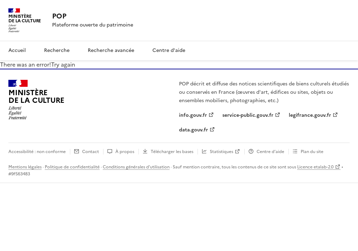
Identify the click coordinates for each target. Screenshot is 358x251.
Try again (63, 64)
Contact (90, 152)
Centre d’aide (270, 152)
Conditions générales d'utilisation (136, 167)
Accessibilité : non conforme (37, 152)
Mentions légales (25, 167)
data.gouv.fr (193, 130)
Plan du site (312, 152)
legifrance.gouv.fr (310, 115)
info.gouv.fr (193, 115)
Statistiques (221, 152)
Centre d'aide (168, 50)
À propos (124, 152)
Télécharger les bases (172, 152)
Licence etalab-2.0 (315, 167)
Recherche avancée (111, 50)
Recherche (57, 50)
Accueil (17, 50)
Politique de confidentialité (72, 167)
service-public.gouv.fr (247, 115)
